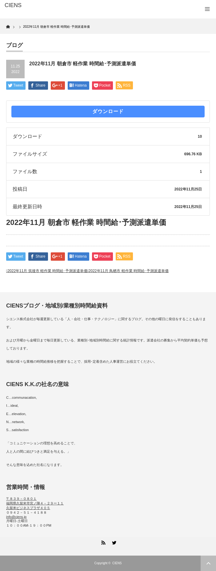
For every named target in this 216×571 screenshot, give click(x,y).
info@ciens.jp (16, 517)
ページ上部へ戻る (208, 563)
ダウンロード (108, 111)
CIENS (117, 563)
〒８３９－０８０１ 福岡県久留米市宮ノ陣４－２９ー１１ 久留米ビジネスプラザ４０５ (35, 503)
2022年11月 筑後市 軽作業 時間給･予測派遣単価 (47, 271)
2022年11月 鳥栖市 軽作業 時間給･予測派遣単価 (129, 271)
